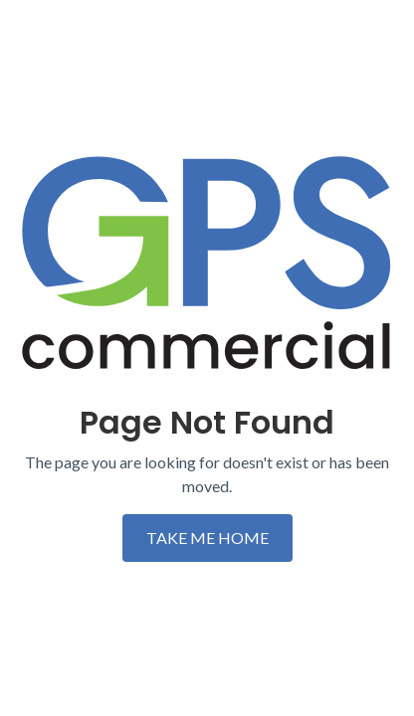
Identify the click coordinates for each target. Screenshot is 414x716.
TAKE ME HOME (207, 537)
